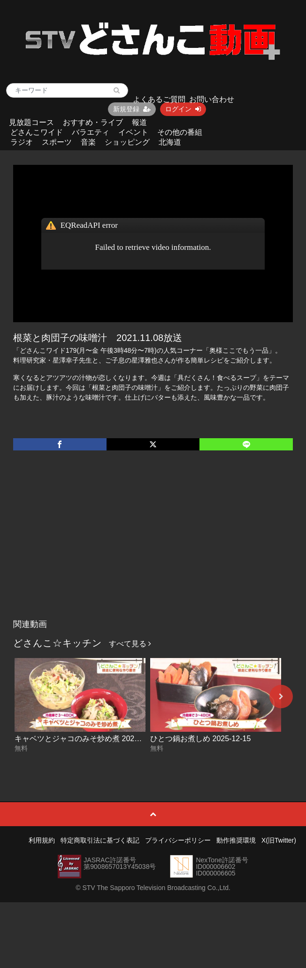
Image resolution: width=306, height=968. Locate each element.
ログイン (183, 109)
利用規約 (42, 840)
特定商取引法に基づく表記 (100, 840)
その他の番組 (179, 132)
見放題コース (31, 122)
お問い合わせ (211, 99)
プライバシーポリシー (178, 840)
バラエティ (90, 132)
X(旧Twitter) (278, 840)
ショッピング (127, 142)
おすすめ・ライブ (93, 122)
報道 (139, 122)
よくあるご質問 (159, 99)
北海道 (170, 142)
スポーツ (57, 142)
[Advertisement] (153, 544)
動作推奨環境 (236, 840)
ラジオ (21, 142)
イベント (133, 132)
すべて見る (130, 644)
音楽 (88, 142)
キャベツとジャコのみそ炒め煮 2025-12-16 (87, 739)
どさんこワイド (36, 132)
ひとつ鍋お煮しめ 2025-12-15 (200, 739)
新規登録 (132, 109)
